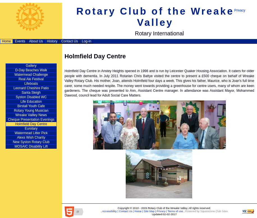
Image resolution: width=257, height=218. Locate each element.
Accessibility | (110, 211)
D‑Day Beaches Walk (31, 70)
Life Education (31, 102)
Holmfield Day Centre (31, 124)
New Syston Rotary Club (31, 142)
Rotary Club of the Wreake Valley (155, 17)
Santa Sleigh (31, 93)
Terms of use (175, 211)
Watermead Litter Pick (31, 133)
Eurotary (31, 128)
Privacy (239, 10)
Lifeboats (31, 84)
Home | (138, 211)
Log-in (86, 41)
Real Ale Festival (31, 79)
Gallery (31, 66)
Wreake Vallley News (31, 115)
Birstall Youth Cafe (31, 106)
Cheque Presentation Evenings (31, 119)
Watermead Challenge (31, 75)
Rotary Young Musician (31, 111)
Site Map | (149, 211)
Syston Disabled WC (31, 97)
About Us (36, 41)
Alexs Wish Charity (31, 137)
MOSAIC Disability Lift (31, 146)
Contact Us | (126, 211)
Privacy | (161, 211)
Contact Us (69, 41)
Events (20, 41)
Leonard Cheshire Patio (31, 88)
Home (6, 41)
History (52, 41)
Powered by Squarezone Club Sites (206, 211)
